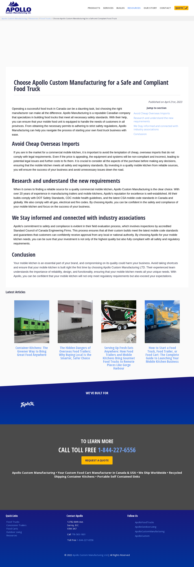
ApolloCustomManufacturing (150, 531)
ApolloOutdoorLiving (145, 526)
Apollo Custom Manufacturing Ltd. (90, 554)
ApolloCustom (142, 535)
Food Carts (12, 528)
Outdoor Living (14, 531)
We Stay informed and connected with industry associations (156, 127)
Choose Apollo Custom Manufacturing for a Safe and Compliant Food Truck (85, 18)
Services (107, 7)
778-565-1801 (78, 534)
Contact (164, 7)
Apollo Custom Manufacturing (14, 18)
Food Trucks (45, 18)
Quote (178, 7)
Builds (119, 7)
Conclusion (140, 134)
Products (93, 7)
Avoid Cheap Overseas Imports (152, 113)
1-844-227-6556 (117, 450)
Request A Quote (97, 460)
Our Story (149, 7)
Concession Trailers (16, 525)
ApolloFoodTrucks (144, 522)
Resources (132, 7)
